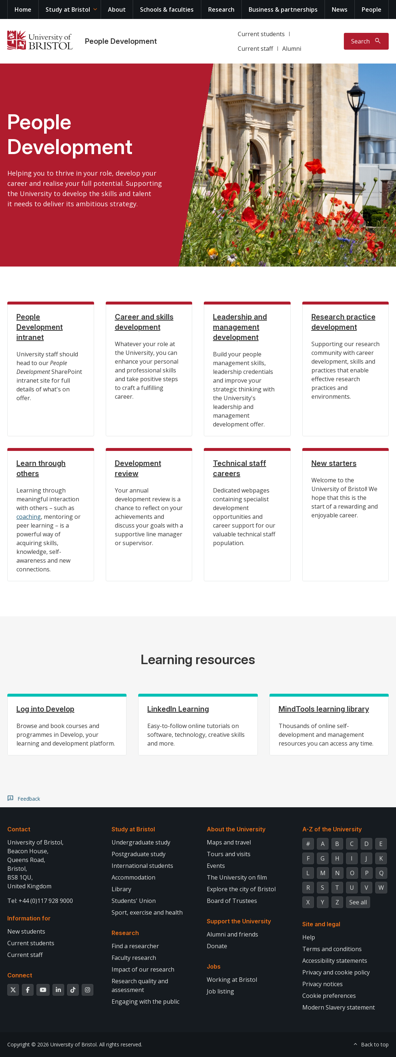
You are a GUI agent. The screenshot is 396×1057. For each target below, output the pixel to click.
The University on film (237, 877)
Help (308, 937)
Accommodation (133, 877)
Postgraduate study (139, 854)
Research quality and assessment (140, 985)
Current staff (255, 49)
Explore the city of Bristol (241, 889)
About (117, 9)
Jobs (214, 966)
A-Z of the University (332, 829)
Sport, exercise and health (147, 912)
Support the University (239, 921)
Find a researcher (135, 946)
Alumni (291, 49)
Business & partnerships (283, 9)
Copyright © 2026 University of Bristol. (52, 1044)
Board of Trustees (232, 901)
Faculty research (134, 958)
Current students (261, 34)
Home (23, 9)
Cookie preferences (329, 996)
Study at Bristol (68, 9)
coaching (28, 517)
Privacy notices (322, 984)
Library (121, 889)
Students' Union (134, 901)
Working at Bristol (232, 980)
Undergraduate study (141, 842)
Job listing (220, 991)
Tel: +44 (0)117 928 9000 (40, 901)
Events (216, 866)
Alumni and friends (232, 934)
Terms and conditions (332, 949)
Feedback (29, 798)
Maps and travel (229, 842)
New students (26, 931)
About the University (236, 829)
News (340, 9)
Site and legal (321, 924)
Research (221, 9)
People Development (121, 41)
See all (358, 902)
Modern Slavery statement (338, 1007)
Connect (19, 975)
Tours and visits (229, 854)
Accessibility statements (334, 961)
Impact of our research (143, 969)
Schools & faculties (167, 9)
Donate (217, 946)
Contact (18, 829)
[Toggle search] (366, 41)
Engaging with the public (145, 1001)
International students (142, 866)
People (371, 9)
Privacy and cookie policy (336, 972)
